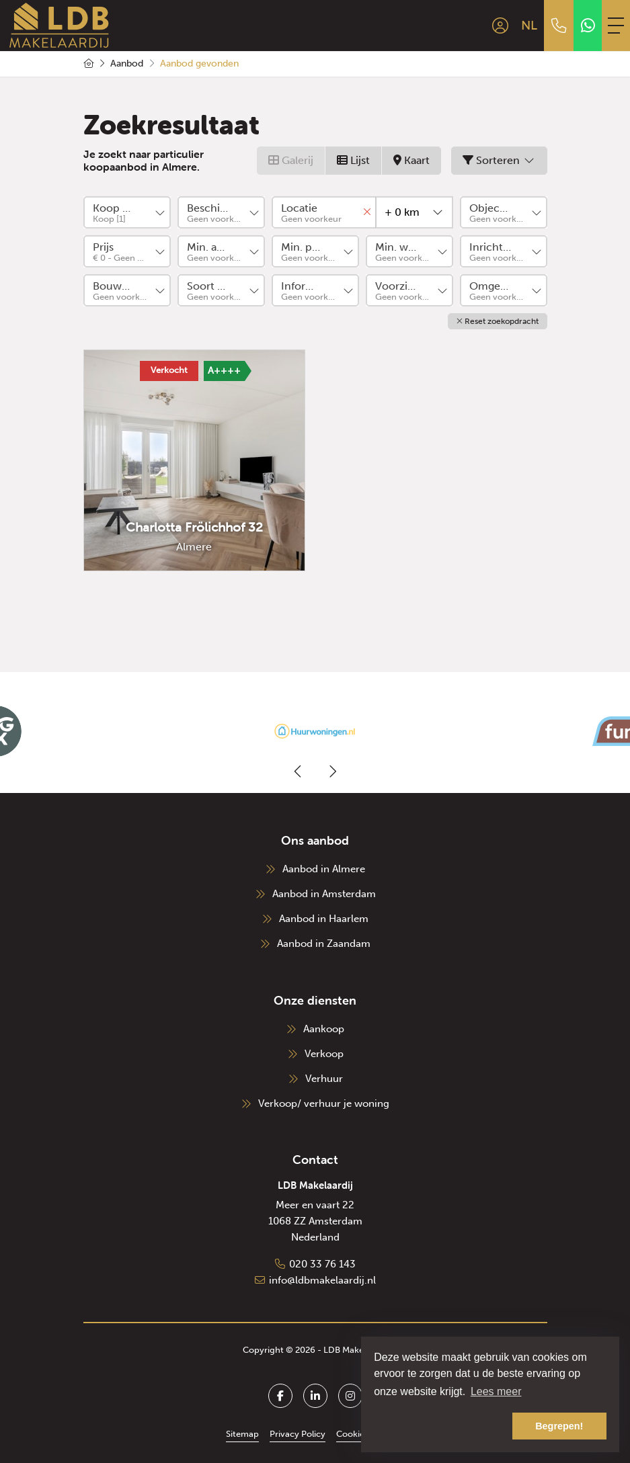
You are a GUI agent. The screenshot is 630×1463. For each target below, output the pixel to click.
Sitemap (242, 1434)
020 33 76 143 (322, 1264)
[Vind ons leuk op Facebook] (280, 1396)
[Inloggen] (500, 25)
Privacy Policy (297, 1434)
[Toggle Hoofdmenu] (616, 25)
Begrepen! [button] (559, 1426)
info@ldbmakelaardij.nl (322, 1280)
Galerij (290, 160)
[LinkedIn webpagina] (315, 1396)
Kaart (411, 160)
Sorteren (499, 160)
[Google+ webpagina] (350, 1396)
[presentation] (298, 771)
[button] (497, 321)
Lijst (353, 160)
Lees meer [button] (496, 1391)
